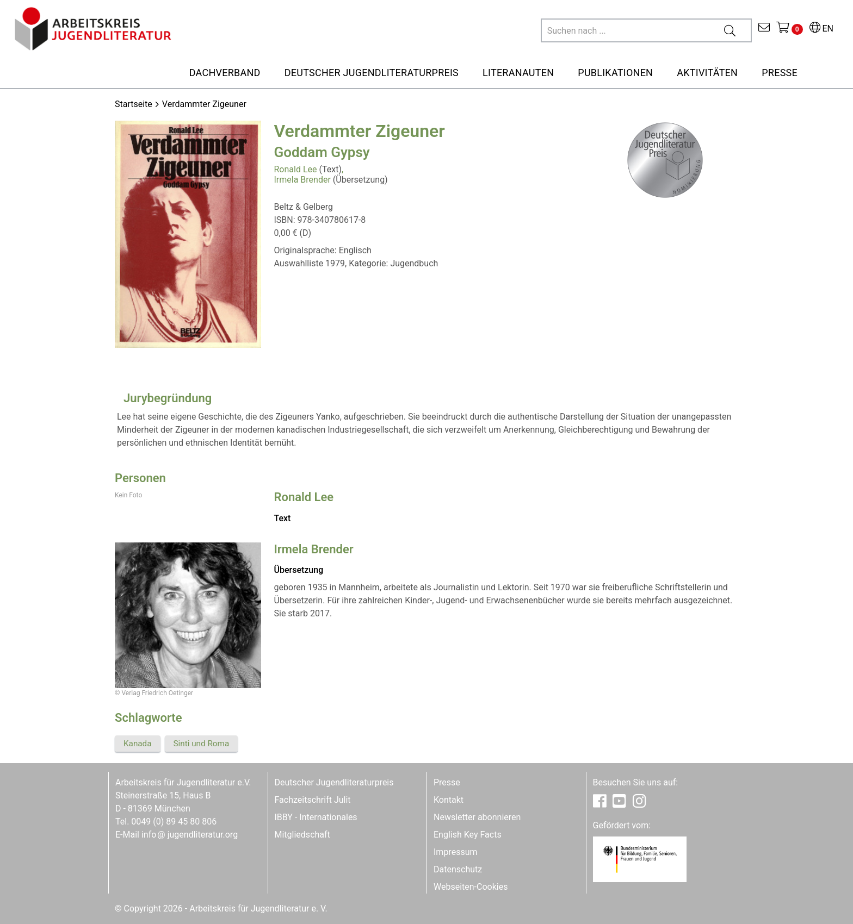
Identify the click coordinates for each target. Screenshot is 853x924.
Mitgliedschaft (302, 834)
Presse (447, 782)
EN (821, 28)
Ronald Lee (295, 169)
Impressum (456, 852)
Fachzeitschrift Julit (313, 800)
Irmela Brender (302, 179)
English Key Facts (468, 834)
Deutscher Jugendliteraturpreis (334, 782)
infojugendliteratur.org (189, 834)
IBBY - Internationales (316, 817)
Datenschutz (458, 869)
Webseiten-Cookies (471, 887)
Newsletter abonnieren (477, 817)
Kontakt (448, 800)
